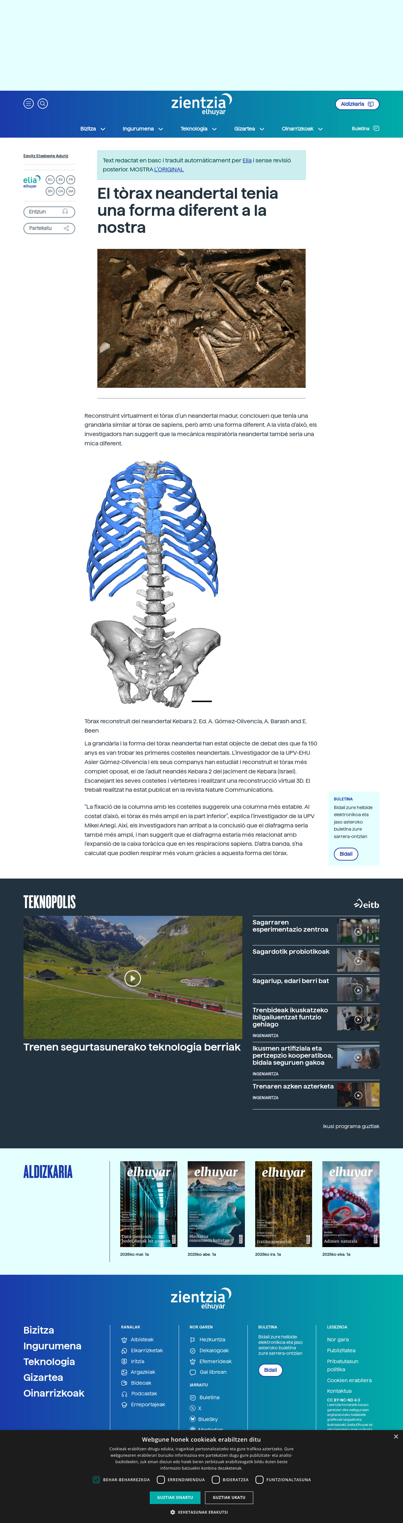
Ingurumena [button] (143, 129)
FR (71, 180)
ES (60, 180)
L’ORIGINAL (169, 169)
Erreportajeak (143, 1404)
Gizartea (43, 1377)
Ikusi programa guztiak (351, 1126)
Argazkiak (138, 1372)
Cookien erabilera (349, 1380)
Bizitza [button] (93, 129)
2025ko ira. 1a (268, 1254)
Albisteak (137, 1339)
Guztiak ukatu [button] (229, 1497)
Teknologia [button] (199, 129)
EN (50, 191)
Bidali (346, 854)
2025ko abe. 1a (202, 1254)
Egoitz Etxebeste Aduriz (45, 156)
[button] (28, 103)
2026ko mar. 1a (134, 1254)
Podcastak (139, 1394)
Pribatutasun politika (342, 1365)
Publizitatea (341, 1350)
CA (60, 191)
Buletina (366, 128)
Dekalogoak (209, 1350)
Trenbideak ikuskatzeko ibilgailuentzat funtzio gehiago (290, 1017)
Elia (247, 160)
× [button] (395, 1437)
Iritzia (132, 1361)
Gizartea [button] (249, 129)
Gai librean (208, 1372)
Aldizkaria (357, 104)
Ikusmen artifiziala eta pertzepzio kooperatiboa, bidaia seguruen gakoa (293, 1055)
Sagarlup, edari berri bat (291, 981)
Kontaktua (339, 1391)
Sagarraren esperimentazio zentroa (290, 925)
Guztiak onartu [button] (175, 1497)
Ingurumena (52, 1346)
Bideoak (136, 1383)
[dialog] (201, 1476)
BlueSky (204, 1419)
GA (70, 191)
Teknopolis (49, 901)
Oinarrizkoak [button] (303, 129)
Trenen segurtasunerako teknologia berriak (132, 1047)
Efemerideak (211, 1361)
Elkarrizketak (142, 1350)
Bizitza (38, 1330)
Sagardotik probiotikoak (291, 951)
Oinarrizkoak (54, 1393)
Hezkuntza (207, 1339)
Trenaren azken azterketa (293, 1086)
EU (50, 180)
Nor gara (338, 1339)
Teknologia (49, 1361)
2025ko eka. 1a (336, 1254)
